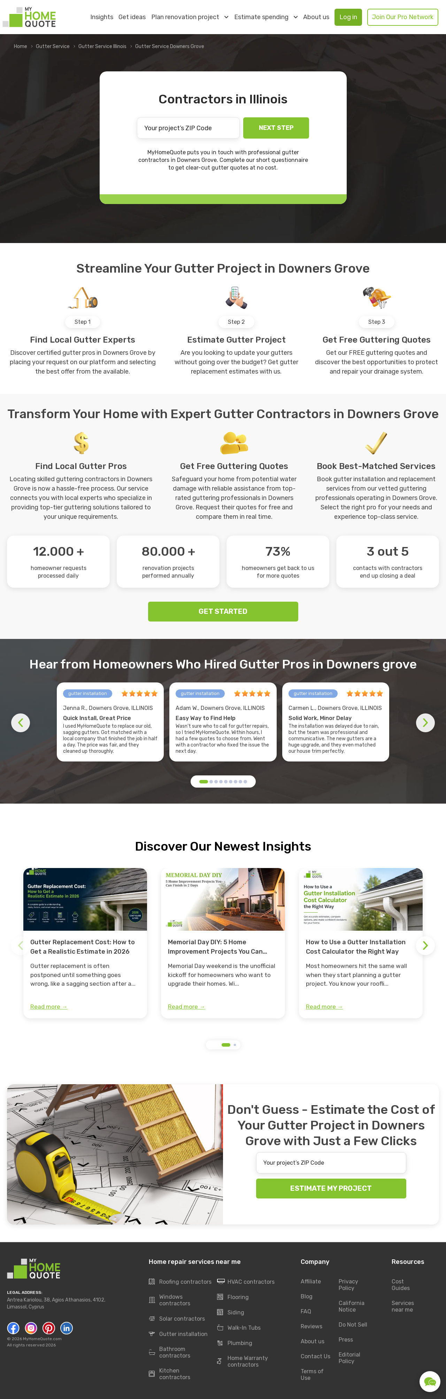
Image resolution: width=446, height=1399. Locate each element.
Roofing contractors (180, 1282)
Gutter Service (53, 46)
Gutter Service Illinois (102, 46)
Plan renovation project (189, 17)
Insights (101, 17)
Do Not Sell (353, 1325)
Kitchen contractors (169, 1374)
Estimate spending (266, 17)
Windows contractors (169, 1300)
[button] (203, 781)
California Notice (351, 1306)
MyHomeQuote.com (42, 1339)
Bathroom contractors (169, 1352)
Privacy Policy (348, 1285)
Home (20, 46)
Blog (307, 1297)
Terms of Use (312, 1375)
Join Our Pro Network (402, 17)
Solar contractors (177, 1318)
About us (316, 17)
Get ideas (132, 17)
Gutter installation (178, 1334)
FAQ (306, 1311)
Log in (348, 17)
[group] (85, 943)
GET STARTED (223, 611)
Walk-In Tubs (239, 1327)
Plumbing (234, 1343)
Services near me (403, 1306)
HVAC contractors (246, 1282)
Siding (230, 1312)
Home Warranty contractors (242, 1361)
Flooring (233, 1297)
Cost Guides (401, 1285)
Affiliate (311, 1282)
